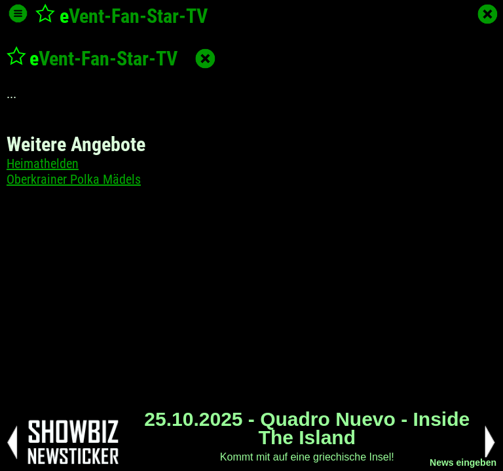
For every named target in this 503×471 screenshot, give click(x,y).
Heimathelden (43, 163)
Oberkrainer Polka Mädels (74, 179)
